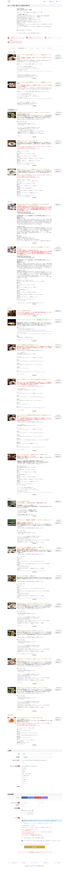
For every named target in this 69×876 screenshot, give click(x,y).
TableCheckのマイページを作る (28, 825)
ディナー (38, 48)
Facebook (24, 797)
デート (23, 777)
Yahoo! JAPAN (38, 797)
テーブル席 (12, 42)
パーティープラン (11, 48)
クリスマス (49, 48)
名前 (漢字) (18, 804)
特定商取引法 (45, 862)
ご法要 (23, 779)
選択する (58, 58)
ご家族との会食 (25, 775)
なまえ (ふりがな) (15, 802)
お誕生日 (23, 768)
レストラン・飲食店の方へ (13, 862)
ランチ (43, 48)
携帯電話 (17, 808)
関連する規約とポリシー (34, 844)
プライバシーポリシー (35, 862)
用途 (19, 753)
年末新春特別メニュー (22, 48)
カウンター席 (18, 42)
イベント (31, 48)
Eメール (17, 817)
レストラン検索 (57, 862)
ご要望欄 (18, 786)
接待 (23, 771)
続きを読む (34, 78)
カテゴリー (12, 40)
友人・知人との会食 (25, 773)
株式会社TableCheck (33, 865)
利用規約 (24, 862)
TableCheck (45, 797)
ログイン (18, 797)
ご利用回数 (18, 757)
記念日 (23, 770)
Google (31, 797)
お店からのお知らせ (20, 8)
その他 (23, 781)
